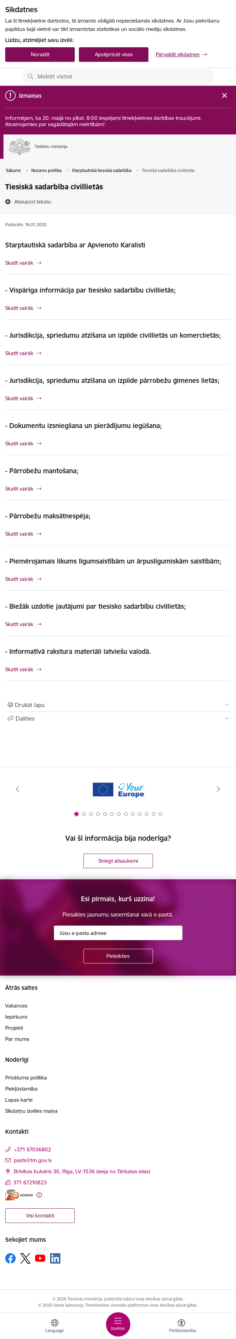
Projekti (14, 1028)
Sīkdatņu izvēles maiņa (31, 1111)
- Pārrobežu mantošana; (42, 471)
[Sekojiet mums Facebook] (10, 1258)
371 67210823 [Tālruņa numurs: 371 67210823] (30, 1182)
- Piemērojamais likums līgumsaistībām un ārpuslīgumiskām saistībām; (113, 561)
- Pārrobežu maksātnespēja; (48, 516)
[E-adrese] (19, 1195)
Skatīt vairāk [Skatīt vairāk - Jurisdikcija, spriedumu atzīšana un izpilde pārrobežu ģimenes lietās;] (19, 398)
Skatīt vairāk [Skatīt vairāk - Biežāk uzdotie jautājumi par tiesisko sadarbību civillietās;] (19, 624)
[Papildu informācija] (39, 1195)
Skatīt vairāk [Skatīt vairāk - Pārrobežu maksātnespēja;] (19, 534)
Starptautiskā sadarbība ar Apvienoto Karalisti (75, 245)
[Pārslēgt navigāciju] (118, 1324)
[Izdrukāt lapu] (118, 705)
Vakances (16, 1005)
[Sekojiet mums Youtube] (40, 1258)
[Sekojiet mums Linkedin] (55, 1258)
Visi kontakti (40, 1215)
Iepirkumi (16, 1016)
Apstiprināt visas (114, 54)
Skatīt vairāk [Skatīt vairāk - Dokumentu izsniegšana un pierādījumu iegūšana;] (19, 443)
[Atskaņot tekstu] (32, 201)
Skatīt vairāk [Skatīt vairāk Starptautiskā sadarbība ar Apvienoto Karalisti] (19, 263)
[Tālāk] (218, 789)
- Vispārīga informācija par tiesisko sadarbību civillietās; (90, 290)
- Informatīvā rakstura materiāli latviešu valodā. (78, 651)
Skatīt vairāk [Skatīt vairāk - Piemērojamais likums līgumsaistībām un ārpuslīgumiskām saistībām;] (19, 579)
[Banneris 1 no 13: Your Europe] (118, 789)
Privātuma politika (26, 1077)
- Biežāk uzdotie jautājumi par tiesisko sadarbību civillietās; (95, 606)
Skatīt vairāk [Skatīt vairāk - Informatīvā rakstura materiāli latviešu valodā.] (19, 669)
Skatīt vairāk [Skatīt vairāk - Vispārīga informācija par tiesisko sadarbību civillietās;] (19, 308)
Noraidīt (40, 54)
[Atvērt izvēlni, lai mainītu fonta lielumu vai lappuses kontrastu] (181, 1327)
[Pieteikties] (118, 956)
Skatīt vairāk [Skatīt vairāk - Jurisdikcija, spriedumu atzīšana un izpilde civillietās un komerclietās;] (19, 353)
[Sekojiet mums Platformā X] (25, 1258)
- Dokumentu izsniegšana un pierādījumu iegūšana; (83, 425)
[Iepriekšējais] (17, 789)
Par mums (17, 1039)
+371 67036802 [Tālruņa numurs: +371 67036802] (32, 1149)
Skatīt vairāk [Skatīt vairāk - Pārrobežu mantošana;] (19, 488)
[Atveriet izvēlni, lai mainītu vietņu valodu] (54, 1327)
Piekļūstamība (21, 1088)
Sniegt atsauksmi (118, 860)
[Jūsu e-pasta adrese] (118, 933)
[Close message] (224, 95)
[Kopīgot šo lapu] (118, 718)
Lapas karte (19, 1099)
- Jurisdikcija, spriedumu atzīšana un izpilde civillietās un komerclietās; (113, 335)
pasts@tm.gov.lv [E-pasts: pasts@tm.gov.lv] (33, 1160)
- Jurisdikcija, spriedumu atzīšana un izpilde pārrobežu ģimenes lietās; (112, 380)
